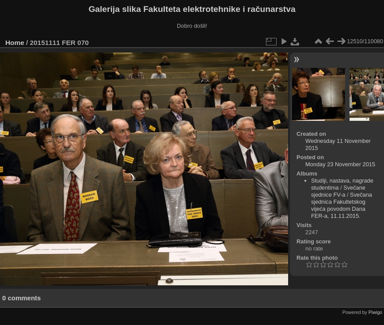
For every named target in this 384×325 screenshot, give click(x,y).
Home (14, 42)
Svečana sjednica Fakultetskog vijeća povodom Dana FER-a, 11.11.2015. (341, 205)
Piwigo (375, 312)
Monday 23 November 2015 (340, 164)
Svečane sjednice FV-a (338, 191)
